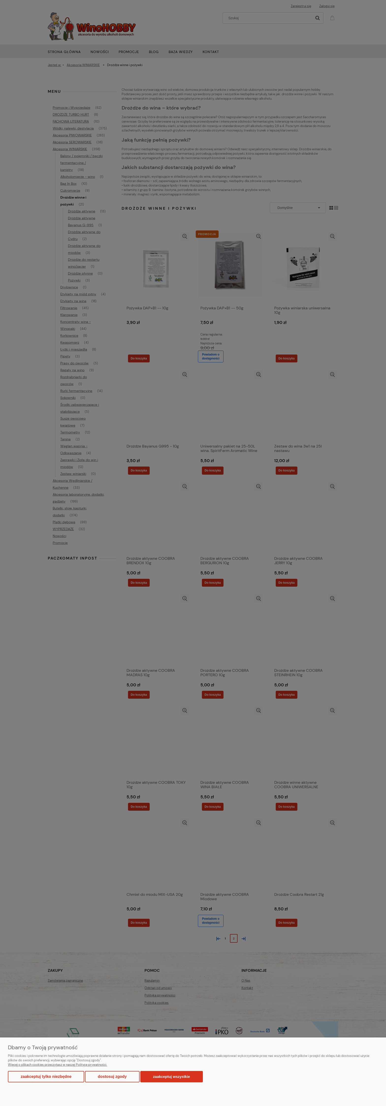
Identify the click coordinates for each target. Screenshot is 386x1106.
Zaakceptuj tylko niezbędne (46, 1076)
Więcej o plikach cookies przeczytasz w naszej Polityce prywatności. (57, 1065)
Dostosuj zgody (112, 1076)
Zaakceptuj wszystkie (171, 1076)
